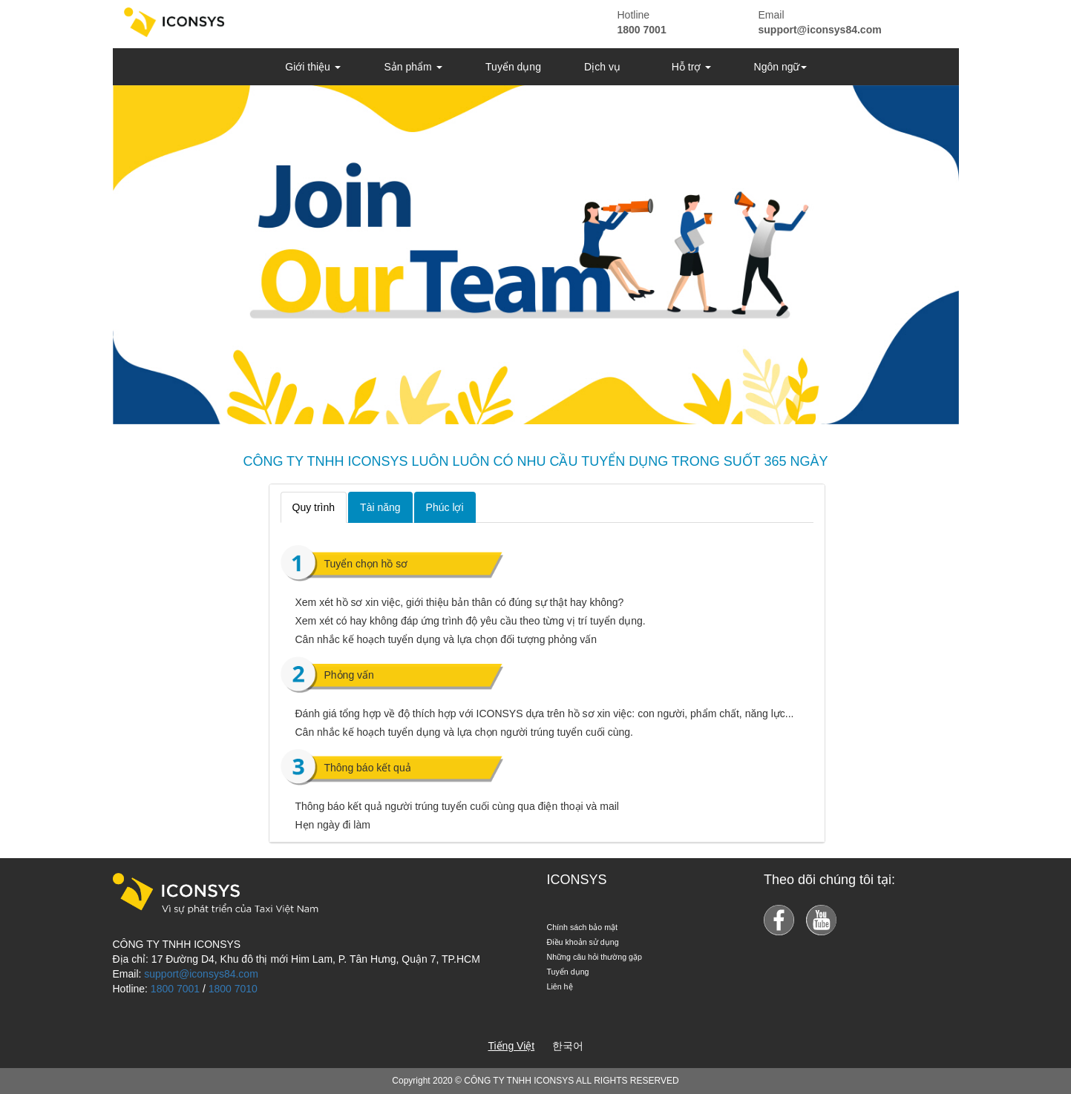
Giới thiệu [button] (312, 67)
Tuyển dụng (513, 67)
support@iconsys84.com (820, 30)
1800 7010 (233, 989)
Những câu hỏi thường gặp (594, 956)
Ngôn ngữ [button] (781, 67)
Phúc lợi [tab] (445, 507)
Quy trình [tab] (313, 507)
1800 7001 (642, 30)
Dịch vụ (602, 67)
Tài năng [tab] (380, 507)
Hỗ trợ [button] (691, 67)
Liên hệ (560, 986)
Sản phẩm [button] (413, 67)
